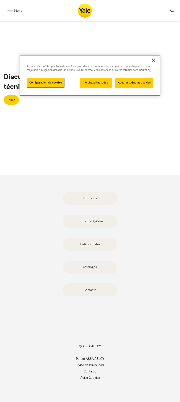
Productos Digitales (90, 221)
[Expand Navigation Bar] (15, 10)
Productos (90, 198)
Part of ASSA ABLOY (90, 358)
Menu (18, 10)
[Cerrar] (154, 60)
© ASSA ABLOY (90, 346)
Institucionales (90, 244)
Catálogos (90, 267)
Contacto (90, 290)
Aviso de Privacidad (90, 365)
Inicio (11, 100)
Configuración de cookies (45, 82)
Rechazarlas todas (96, 82)
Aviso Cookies (90, 377)
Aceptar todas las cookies (134, 82)
